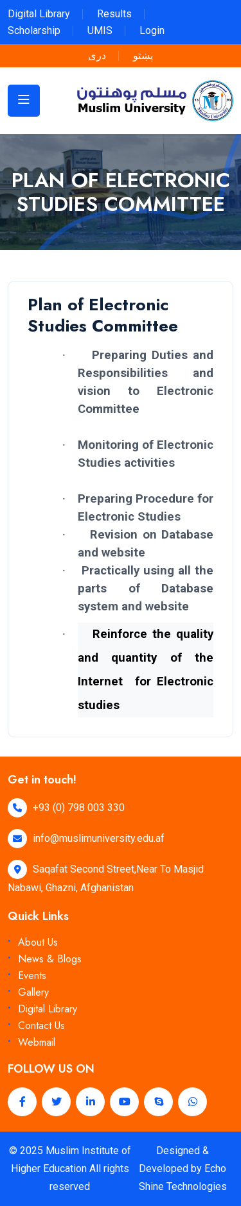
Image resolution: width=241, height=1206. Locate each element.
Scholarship (34, 30)
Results (114, 14)
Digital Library (39, 14)
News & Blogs (50, 958)
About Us (38, 942)
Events (32, 975)
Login (152, 30)
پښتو (143, 55)
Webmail (36, 1042)
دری (97, 55)
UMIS (99, 30)
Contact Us (41, 1025)
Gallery (33, 992)
